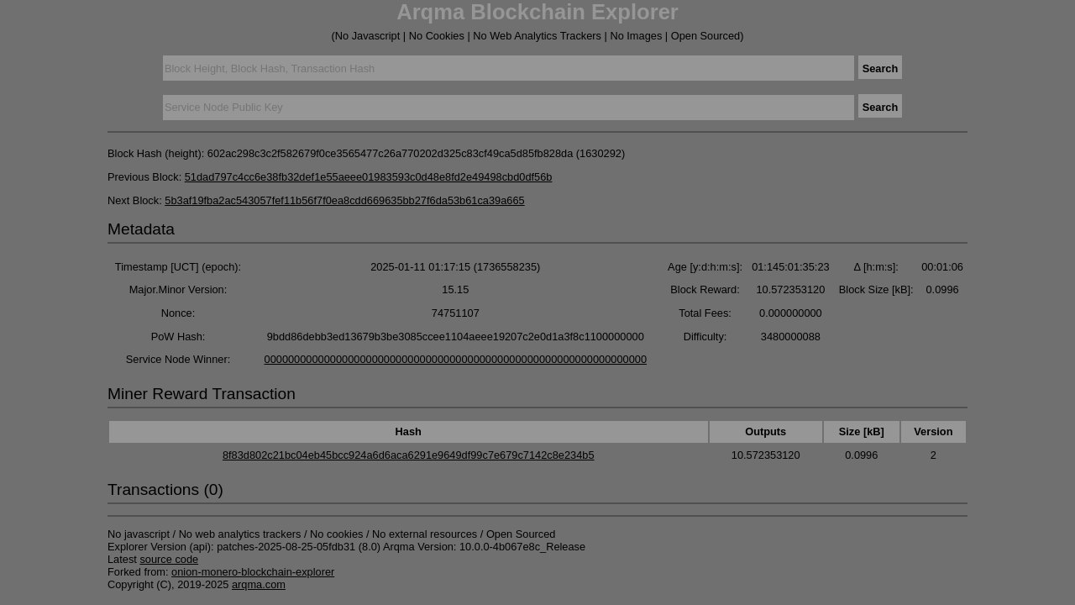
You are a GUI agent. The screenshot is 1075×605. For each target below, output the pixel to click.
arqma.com (259, 584)
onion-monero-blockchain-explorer (252, 572)
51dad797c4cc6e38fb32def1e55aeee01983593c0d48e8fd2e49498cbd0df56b (369, 177)
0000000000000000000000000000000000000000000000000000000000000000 (456, 359)
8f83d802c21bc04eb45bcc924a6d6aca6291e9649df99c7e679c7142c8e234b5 (409, 455)
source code (168, 559)
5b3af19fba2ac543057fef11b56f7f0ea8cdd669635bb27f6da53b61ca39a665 (344, 200)
